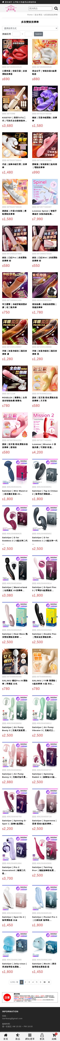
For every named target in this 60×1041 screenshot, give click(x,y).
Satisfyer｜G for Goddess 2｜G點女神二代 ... (15, 540)
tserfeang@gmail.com (12, 1019)
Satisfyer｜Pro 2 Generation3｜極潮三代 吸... (13, 870)
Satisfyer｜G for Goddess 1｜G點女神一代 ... (45, 540)
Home (30, 15)
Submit (38, 34)
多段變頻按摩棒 (51, 15)
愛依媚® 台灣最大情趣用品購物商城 (20, 2)
